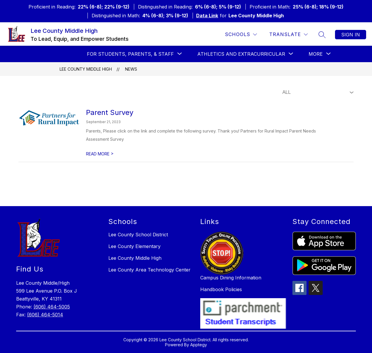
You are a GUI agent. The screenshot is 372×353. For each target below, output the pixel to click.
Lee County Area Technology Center (149, 270)
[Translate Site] (288, 34)
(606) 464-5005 (51, 307)
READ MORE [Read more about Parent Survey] (100, 153)
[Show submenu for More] (316, 53)
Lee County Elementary (134, 246)
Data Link (207, 15)
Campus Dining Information (230, 278)
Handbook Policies (221, 289)
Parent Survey (109, 112)
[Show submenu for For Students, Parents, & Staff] (130, 53)
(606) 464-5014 (45, 315)
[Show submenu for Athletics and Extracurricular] (241, 53)
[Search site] (322, 34)
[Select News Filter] (317, 92)
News (131, 69)
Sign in (350, 35)
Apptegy (198, 344)
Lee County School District (138, 234)
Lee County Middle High (86, 69)
